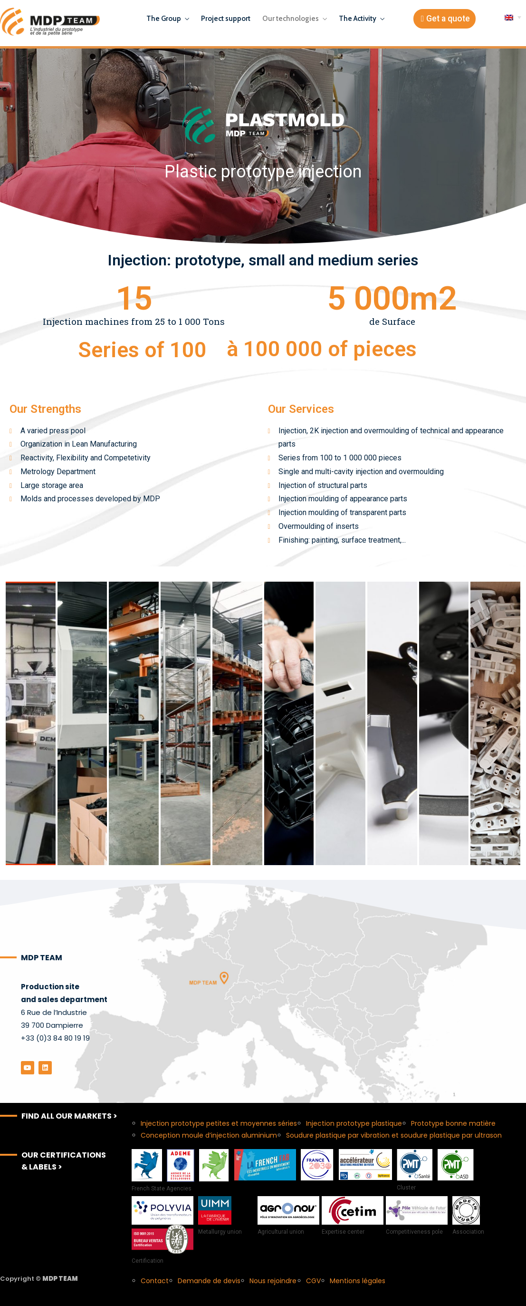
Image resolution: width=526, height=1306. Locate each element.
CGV (313, 1281)
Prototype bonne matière (453, 1123)
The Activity (357, 18)
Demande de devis (209, 1281)
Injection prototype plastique (354, 1123)
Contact (155, 1281)
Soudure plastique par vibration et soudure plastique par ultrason (394, 1135)
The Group (163, 18)
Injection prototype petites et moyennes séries (219, 1123)
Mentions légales (357, 1281)
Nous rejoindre (272, 1281)
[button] (444, 19)
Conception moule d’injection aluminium (209, 1135)
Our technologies (290, 18)
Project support (225, 18)
